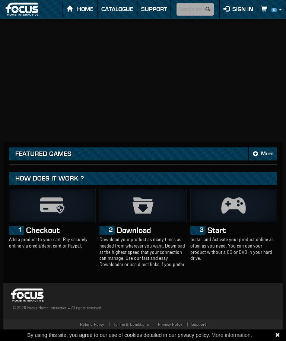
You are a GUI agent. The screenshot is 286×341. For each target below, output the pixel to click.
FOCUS (28, 9)
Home (80, 9)
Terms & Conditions (131, 324)
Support (154, 9)
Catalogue (117, 9)
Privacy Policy (170, 324)
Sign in (238, 9)
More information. (232, 335)
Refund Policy (92, 324)
